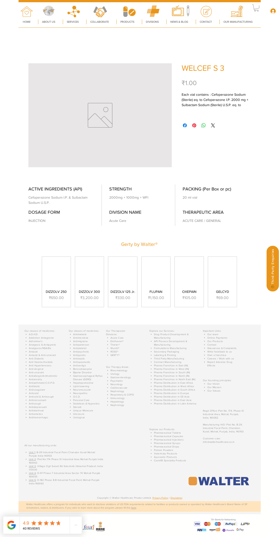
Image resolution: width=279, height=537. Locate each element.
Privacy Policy (160, 497)
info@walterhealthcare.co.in (219, 442)
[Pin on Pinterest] (194, 125)
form (133, 507)
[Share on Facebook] (185, 125)
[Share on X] (213, 125)
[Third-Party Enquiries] (272, 268)
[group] (139, 281)
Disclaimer (176, 497)
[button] (256, 7)
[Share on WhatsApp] (204, 125)
